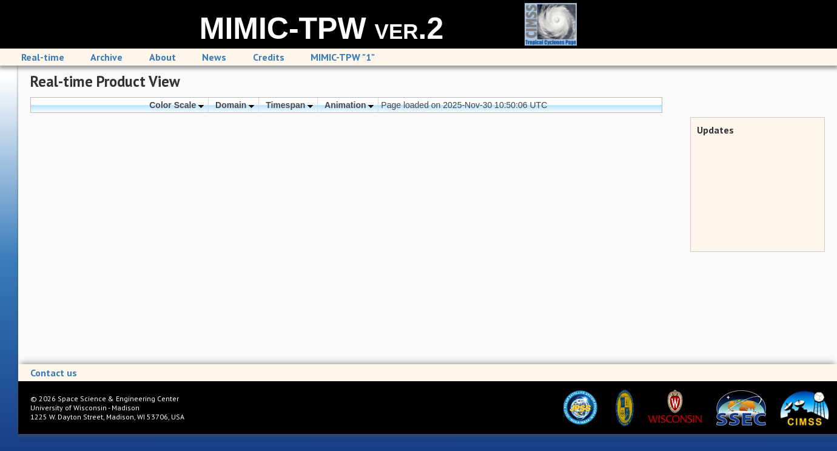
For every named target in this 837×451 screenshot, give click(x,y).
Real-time (42, 57)
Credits (268, 57)
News (214, 57)
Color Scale (176, 105)
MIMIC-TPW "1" (343, 57)
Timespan (289, 105)
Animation (349, 105)
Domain (234, 105)
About (162, 57)
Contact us (53, 373)
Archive (106, 57)
